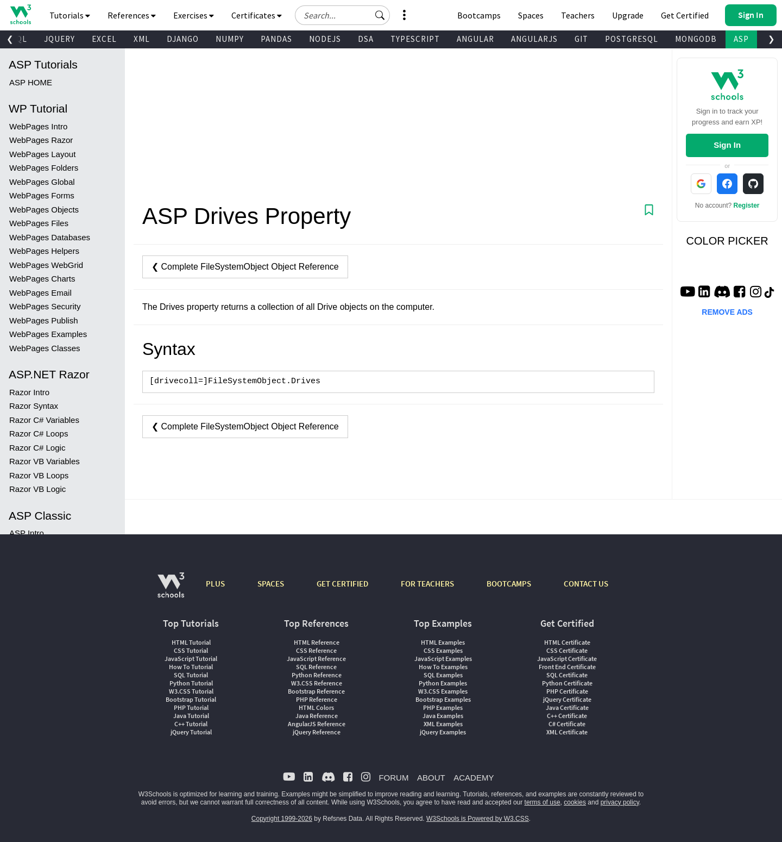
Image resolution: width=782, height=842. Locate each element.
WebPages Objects (44, 209)
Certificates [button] (256, 15)
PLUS (215, 583)
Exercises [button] (193, 15)
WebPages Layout (42, 154)
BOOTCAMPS (509, 583)
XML (142, 39)
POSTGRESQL (631, 39)
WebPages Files (38, 223)
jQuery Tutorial (191, 732)
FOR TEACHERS (427, 583)
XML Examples (443, 724)
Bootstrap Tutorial (191, 699)
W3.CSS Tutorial (191, 691)
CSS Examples (443, 650)
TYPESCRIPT (415, 39)
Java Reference (316, 716)
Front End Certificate (567, 667)
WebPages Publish (43, 320)
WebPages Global (42, 181)
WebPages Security (44, 306)
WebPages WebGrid (46, 265)
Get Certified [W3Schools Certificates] (685, 15)
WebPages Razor (41, 140)
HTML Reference (316, 642)
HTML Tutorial (191, 642)
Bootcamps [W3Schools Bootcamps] (479, 15)
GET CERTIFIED (342, 583)
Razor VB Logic (37, 489)
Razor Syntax (33, 405)
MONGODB (696, 39)
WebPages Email (40, 292)
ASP (741, 39)
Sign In (727, 144)
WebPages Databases (49, 237)
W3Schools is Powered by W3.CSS (477, 818)
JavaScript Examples (443, 658)
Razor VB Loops (38, 475)
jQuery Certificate (567, 699)
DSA (366, 39)
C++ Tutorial (190, 724)
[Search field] (342, 15)
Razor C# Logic (37, 447)
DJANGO (183, 39)
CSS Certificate (567, 650)
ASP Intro (26, 533)
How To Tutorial (191, 667)
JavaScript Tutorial (191, 658)
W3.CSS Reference (316, 683)
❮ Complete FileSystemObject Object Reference (245, 266)
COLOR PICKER (727, 241)
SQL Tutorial (191, 675)
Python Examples (443, 683)
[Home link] (20, 14)
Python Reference (317, 675)
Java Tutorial (191, 716)
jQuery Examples (443, 732)
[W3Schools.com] (170, 590)
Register (747, 205)
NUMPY (230, 39)
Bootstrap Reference (316, 691)
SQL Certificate (567, 675)
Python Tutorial (191, 683)
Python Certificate (567, 683)
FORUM (393, 777)
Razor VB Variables (44, 461)
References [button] (132, 15)
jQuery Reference (316, 732)
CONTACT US (586, 583)
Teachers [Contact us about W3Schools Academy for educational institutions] (578, 15)
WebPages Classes (44, 348)
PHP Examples (443, 707)
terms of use (542, 802)
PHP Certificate (567, 691)
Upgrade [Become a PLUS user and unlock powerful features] (628, 15)
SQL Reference (316, 667)
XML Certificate (567, 732)
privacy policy (620, 802)
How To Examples (443, 667)
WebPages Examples (48, 334)
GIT (581, 39)
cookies (575, 802)
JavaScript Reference (316, 658)
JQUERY (59, 39)
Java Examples (442, 716)
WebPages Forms (41, 195)
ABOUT (431, 777)
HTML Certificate (567, 642)
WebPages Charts (42, 278)
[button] (380, 15)
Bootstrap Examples (443, 699)
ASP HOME (30, 82)
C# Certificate (566, 724)
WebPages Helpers (44, 250)
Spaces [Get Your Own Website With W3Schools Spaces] (531, 15)
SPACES (270, 583)
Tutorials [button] (69, 15)
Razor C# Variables (44, 420)
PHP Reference (316, 699)
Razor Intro (29, 392)
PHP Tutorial (191, 707)
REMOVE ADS (727, 312)
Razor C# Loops (38, 433)
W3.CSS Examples (443, 691)
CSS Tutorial (191, 650)
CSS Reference (316, 650)
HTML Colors (316, 707)
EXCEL (104, 39)
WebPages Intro (38, 126)
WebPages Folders (43, 167)
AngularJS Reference (316, 724)
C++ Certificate (567, 716)
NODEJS (325, 39)
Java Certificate (567, 707)
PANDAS (276, 39)
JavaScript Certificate (567, 658)
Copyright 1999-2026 (281, 818)
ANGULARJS (534, 39)
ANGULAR (475, 39)
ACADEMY (473, 777)
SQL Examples (443, 675)
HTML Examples (443, 642)
